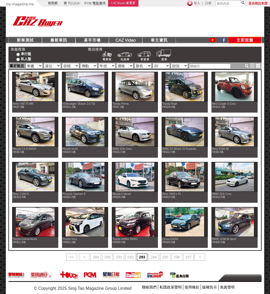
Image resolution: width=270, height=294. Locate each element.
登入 (197, 3)
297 (188, 257)
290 (107, 257)
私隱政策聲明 (171, 287)
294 (154, 257)
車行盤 (23, 54)
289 (96, 257)
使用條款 (192, 287)
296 (177, 257)
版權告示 (209, 287)
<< (72, 257)
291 (119, 257)
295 (165, 257)
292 (130, 257)
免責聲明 (227, 287)
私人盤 (23, 59)
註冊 (208, 3)
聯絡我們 (149, 287)
